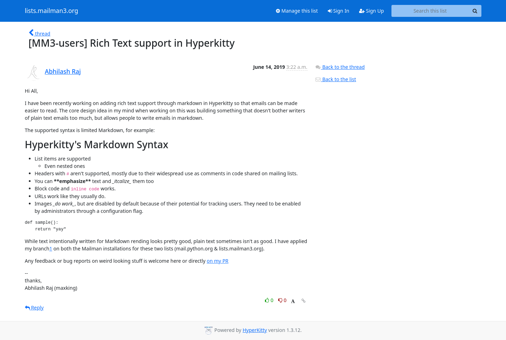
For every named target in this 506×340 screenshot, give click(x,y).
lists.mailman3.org (51, 11)
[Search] (475, 11)
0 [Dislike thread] (282, 300)
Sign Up (371, 10)
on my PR (217, 260)
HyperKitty (254, 330)
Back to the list (335, 79)
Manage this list (297, 10)
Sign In (338, 10)
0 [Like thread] (269, 300)
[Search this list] (430, 11)
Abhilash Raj (63, 71)
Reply (34, 307)
